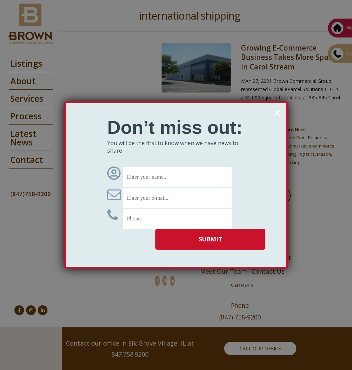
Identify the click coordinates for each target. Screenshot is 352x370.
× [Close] (277, 112)
